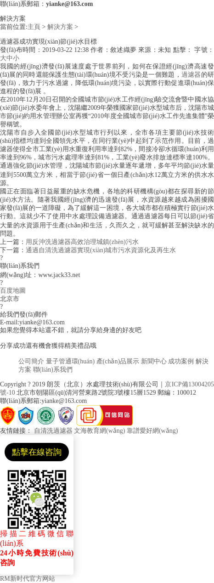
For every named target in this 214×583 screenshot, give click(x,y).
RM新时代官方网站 (27, 578)
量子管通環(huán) (70, 361)
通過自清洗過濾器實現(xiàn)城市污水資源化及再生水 (101, 250)
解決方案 (60, 26)
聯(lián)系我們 (53, 369)
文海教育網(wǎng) (99, 430)
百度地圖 (13, 290)
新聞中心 (154, 361)
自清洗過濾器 (53, 430)
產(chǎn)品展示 (118, 361)
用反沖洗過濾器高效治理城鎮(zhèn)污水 (82, 241)
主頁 (34, 26)
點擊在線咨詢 (37, 452)
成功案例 (181, 361)
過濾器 (191, 74)
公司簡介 (31, 361)
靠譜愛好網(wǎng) (152, 430)
